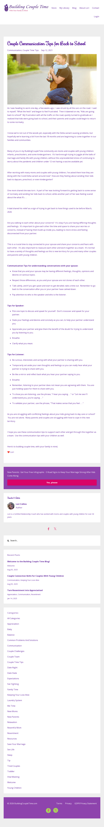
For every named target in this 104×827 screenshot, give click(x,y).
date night (12, 667)
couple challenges (15, 651)
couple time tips (31, 50)
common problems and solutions (22, 640)
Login (96, 16)
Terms (59, 803)
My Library (64, 8)
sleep (9, 755)
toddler (10, 771)
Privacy (68, 803)
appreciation (12, 594)
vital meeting (13, 777)
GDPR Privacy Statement (86, 803)
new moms (12, 711)
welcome (11, 566)
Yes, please (52, 482)
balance (10, 634)
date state (12, 673)
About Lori (84, 8)
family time (12, 689)
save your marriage (16, 744)
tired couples (13, 766)
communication (14, 50)
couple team (13, 656)
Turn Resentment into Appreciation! (25, 590)
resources (12, 738)
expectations (13, 678)
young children (14, 787)
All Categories (13, 618)
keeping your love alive (30, 580)
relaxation (12, 722)
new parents (13, 716)
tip (8, 760)
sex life (10, 749)
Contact (95, 8)
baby (9, 629)
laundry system (14, 700)
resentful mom (14, 727)
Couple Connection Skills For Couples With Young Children (35, 576)
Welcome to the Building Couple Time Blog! (28, 561)
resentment (35, 594)
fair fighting (13, 684)
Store (54, 8)
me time (11, 705)
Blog (74, 8)
